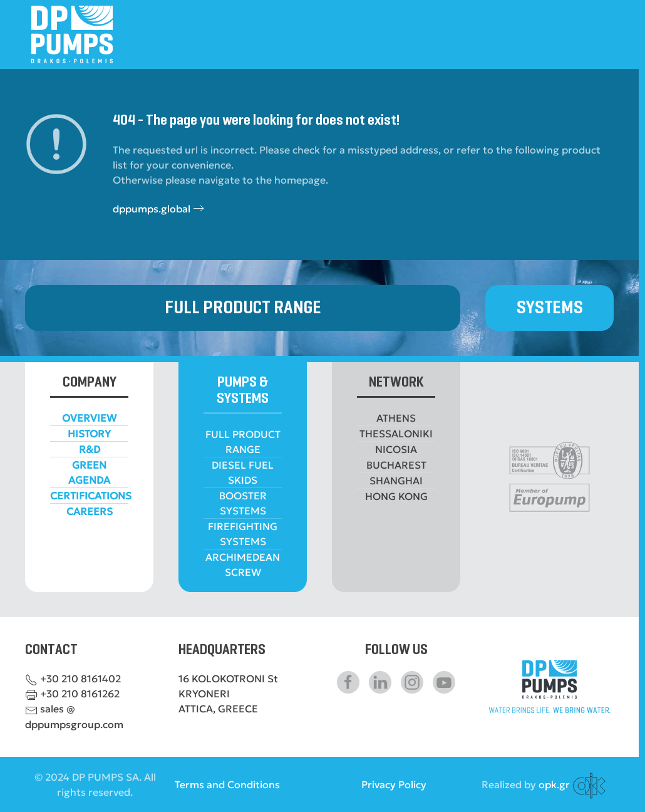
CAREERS (89, 511)
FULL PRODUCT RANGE (243, 308)
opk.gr (554, 784)
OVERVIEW (89, 418)
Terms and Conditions (227, 784)
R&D (89, 449)
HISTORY (89, 433)
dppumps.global (151, 208)
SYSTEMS (550, 308)
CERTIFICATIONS (91, 495)
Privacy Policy (393, 784)
